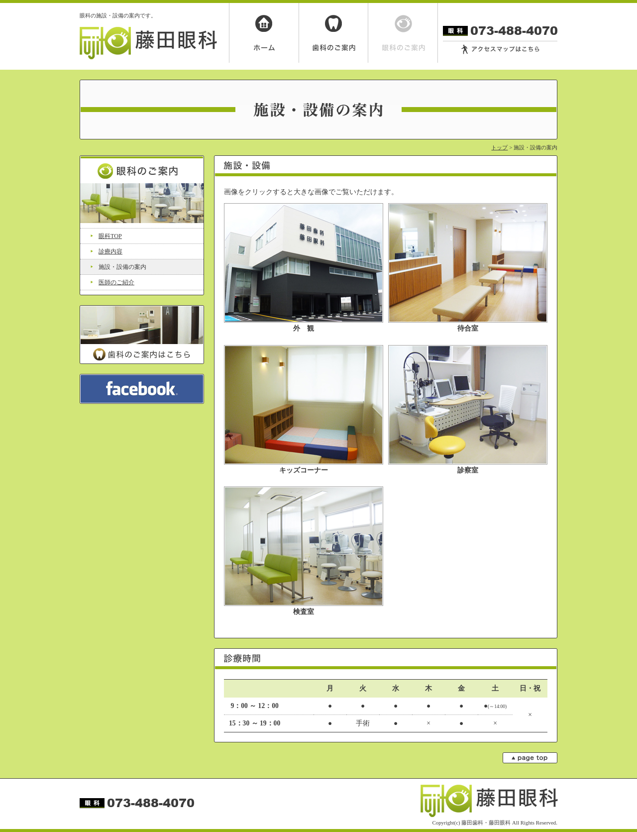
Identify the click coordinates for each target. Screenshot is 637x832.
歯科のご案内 (333, 33)
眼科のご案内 (403, 33)
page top (530, 757)
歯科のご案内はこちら (142, 334)
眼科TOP (110, 236)
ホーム (264, 33)
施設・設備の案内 (122, 266)
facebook (142, 389)
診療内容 (110, 251)
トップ (499, 147)
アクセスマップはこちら (500, 50)
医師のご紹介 (116, 282)
